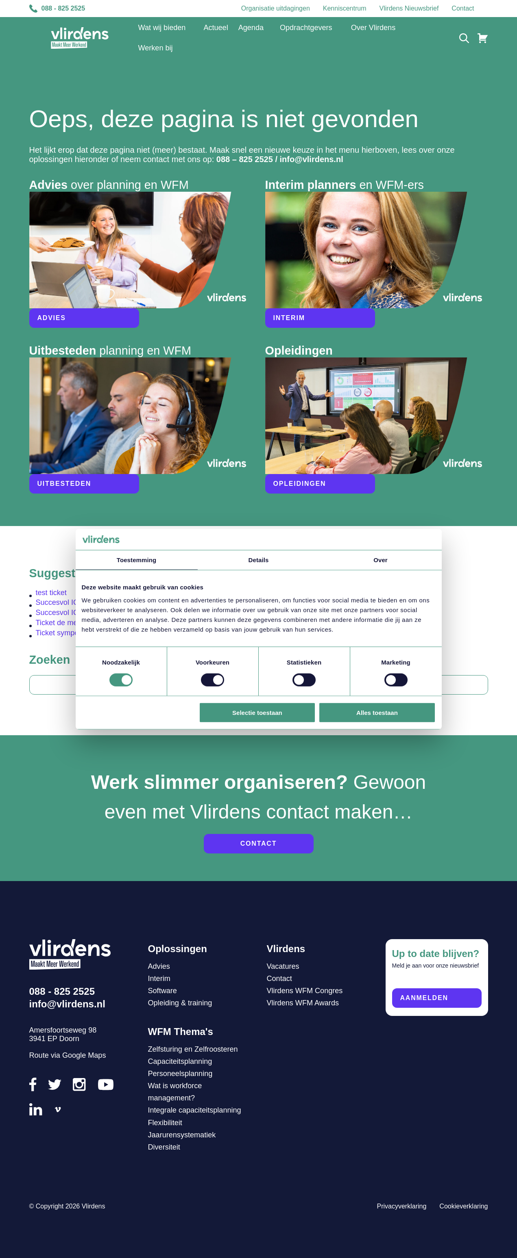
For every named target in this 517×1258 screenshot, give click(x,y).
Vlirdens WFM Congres (305, 991)
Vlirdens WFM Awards (303, 1003)
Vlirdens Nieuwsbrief (409, 8)
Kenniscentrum (344, 8)
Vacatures (283, 966)
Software (162, 991)
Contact (463, 8)
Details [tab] (259, 559)
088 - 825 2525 (57, 8)
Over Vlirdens (373, 28)
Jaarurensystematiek (182, 1135)
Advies (51, 317)
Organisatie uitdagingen (275, 8)
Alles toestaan (377, 712)
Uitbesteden (64, 483)
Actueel (215, 28)
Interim (289, 317)
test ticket (51, 593)
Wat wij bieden (162, 28)
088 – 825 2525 (244, 159)
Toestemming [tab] (137, 559)
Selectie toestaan (257, 712)
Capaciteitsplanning (180, 1061)
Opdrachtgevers (306, 28)
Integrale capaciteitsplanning (194, 1110)
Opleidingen (299, 483)
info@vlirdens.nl (311, 159)
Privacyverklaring (402, 1206)
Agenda (251, 28)
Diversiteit (164, 1147)
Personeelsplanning (180, 1074)
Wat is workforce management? (175, 1092)
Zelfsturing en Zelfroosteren (193, 1049)
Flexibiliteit (165, 1123)
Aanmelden (424, 997)
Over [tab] (380, 559)
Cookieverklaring (463, 1206)
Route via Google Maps (67, 1055)
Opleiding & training (180, 1003)
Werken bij (155, 48)
